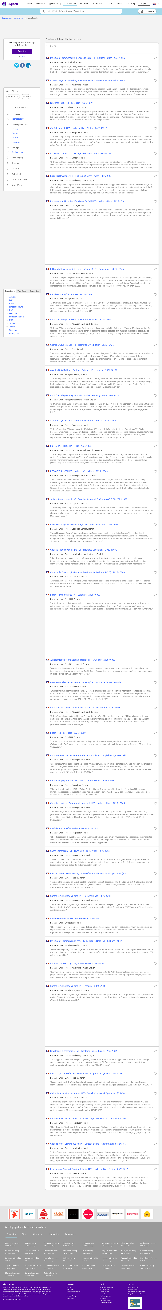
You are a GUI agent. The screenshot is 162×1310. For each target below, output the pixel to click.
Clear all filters (22, 107)
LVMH (11, 300)
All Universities (133, 1287)
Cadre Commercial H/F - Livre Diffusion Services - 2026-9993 (80, 851)
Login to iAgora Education (137, 1294)
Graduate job (70, 3)
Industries (54, 1234)
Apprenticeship (54, 3)
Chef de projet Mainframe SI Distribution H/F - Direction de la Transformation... (89, 1118)
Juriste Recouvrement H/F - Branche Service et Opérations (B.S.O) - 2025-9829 (88, 499)
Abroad (25, 96)
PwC (11, 310)
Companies (84, 3)
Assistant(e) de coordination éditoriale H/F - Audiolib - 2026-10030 (82, 660)
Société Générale (16, 317)
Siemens (13, 330)
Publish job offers (106, 1302)
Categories (38, 1234)
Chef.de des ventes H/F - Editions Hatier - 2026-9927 (76, 918)
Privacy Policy (71, 1296)
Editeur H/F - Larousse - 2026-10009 (68, 733)
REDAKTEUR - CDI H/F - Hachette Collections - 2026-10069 (79, 471)
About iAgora (70, 1289)
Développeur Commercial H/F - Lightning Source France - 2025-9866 (83, 1051)
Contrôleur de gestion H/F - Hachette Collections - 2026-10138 (81, 319)
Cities (24, 1234)
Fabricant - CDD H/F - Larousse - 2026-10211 (72, 103)
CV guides (103, 1298)
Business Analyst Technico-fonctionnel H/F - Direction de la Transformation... (87, 682)
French (15, 129)
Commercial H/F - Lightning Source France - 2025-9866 (77, 963)
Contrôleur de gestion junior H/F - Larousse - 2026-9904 (77, 986)
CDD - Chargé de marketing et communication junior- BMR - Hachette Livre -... (88, 80)
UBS (11, 320)
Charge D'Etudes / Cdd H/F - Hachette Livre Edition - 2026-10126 (82, 345)
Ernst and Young (16, 307)
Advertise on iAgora (73, 1291)
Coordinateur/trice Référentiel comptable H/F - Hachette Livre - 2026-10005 (87, 803)
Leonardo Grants (105, 1300)
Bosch (11, 303)
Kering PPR (14, 333)
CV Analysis (147, 11)
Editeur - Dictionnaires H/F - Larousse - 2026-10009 (75, 594)
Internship (40, 3)
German (15, 138)
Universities (97, 3)
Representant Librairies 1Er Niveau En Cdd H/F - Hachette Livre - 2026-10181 (88, 201)
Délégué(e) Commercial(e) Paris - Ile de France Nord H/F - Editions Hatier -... (87, 941)
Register (22, 51)
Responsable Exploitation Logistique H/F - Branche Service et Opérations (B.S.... (89, 873)
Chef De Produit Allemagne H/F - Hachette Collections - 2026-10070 (83, 549)
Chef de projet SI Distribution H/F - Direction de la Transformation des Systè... (88, 1144)
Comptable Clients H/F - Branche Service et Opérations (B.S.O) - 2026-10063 (87, 572)
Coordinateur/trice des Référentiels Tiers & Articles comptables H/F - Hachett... (89, 755)
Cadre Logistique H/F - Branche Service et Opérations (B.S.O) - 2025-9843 (86, 1073)
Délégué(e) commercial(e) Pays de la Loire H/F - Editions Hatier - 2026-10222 (87, 58)
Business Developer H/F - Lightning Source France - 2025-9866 (81, 176)
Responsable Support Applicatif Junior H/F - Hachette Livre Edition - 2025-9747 (89, 1169)
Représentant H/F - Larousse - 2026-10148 (71, 294)
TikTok (12, 327)
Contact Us (70, 1298)
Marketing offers (105, 1296)
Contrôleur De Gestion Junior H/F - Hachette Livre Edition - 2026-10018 (85, 707)
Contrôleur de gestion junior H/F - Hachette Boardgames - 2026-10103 (84, 395)
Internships (13, 96)
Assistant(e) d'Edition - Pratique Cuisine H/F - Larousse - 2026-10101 (83, 370)
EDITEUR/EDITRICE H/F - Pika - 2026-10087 (71, 446)
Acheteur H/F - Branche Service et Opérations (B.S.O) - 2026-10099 (83, 420)
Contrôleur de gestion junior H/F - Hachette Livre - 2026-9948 (80, 896)
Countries (11, 1234)
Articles (109, 3)
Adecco (12, 297)
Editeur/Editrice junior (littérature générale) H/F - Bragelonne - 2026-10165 (87, 269)
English (15, 133)
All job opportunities (106, 1287)
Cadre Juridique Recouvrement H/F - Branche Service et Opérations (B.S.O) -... (88, 1093)
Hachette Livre (19, 18)
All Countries (132, 1289)
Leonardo (13, 313)
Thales (12, 323)
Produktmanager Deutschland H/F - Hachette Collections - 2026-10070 (84, 524)
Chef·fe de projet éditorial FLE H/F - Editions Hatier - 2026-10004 (82, 780)
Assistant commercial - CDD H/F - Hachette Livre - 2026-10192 (80, 153)
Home (29, 3)
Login (23, 56)
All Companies (104, 1289)
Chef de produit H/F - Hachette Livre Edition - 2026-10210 (78, 128)
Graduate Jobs (104, 1291)
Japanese (16, 142)
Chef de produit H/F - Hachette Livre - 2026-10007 (75, 828)
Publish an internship (126, 3)
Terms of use (70, 1294)
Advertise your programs (136, 1291)
